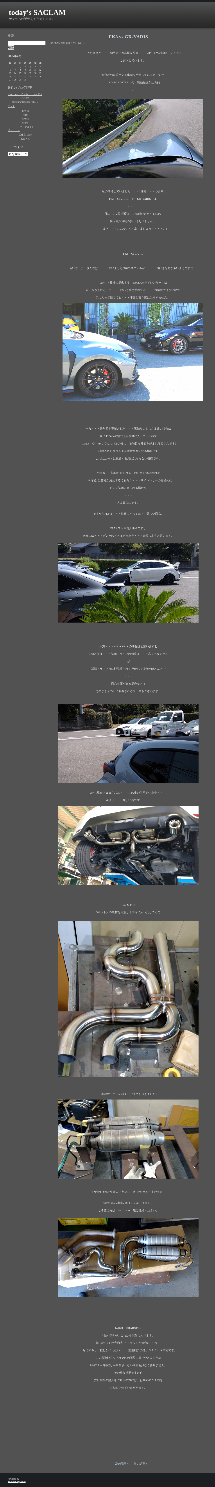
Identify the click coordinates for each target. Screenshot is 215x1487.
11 (35, 70)
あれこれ (25, 139)
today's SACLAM (37, 12)
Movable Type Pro (17, 1481)
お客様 (25, 110)
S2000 (25, 123)
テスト (11, 106)
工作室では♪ (25, 134)
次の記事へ (122, 1463)
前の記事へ (141, 1463)
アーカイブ (15, 147)
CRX (25, 115)
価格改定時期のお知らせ (25, 102)
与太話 (25, 119)
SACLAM (55, 43)
